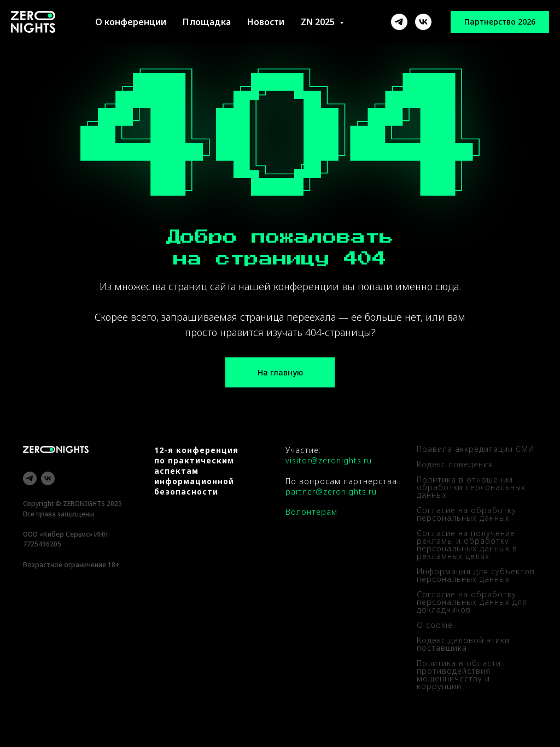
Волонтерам (311, 512)
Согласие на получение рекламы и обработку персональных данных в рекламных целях (467, 544)
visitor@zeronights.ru (328, 460)
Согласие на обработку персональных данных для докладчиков (472, 602)
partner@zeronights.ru (331, 491)
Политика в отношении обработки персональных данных (471, 487)
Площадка (207, 22)
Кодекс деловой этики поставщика (463, 644)
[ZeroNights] (399, 22)
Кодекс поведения (455, 464)
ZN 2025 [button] (319, 22)
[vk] (48, 478)
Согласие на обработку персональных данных (466, 514)
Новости (265, 22)
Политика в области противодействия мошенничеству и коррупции (459, 674)
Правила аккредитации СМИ (475, 449)
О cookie (435, 625)
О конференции (130, 22)
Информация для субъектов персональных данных (476, 575)
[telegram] (30, 478)
